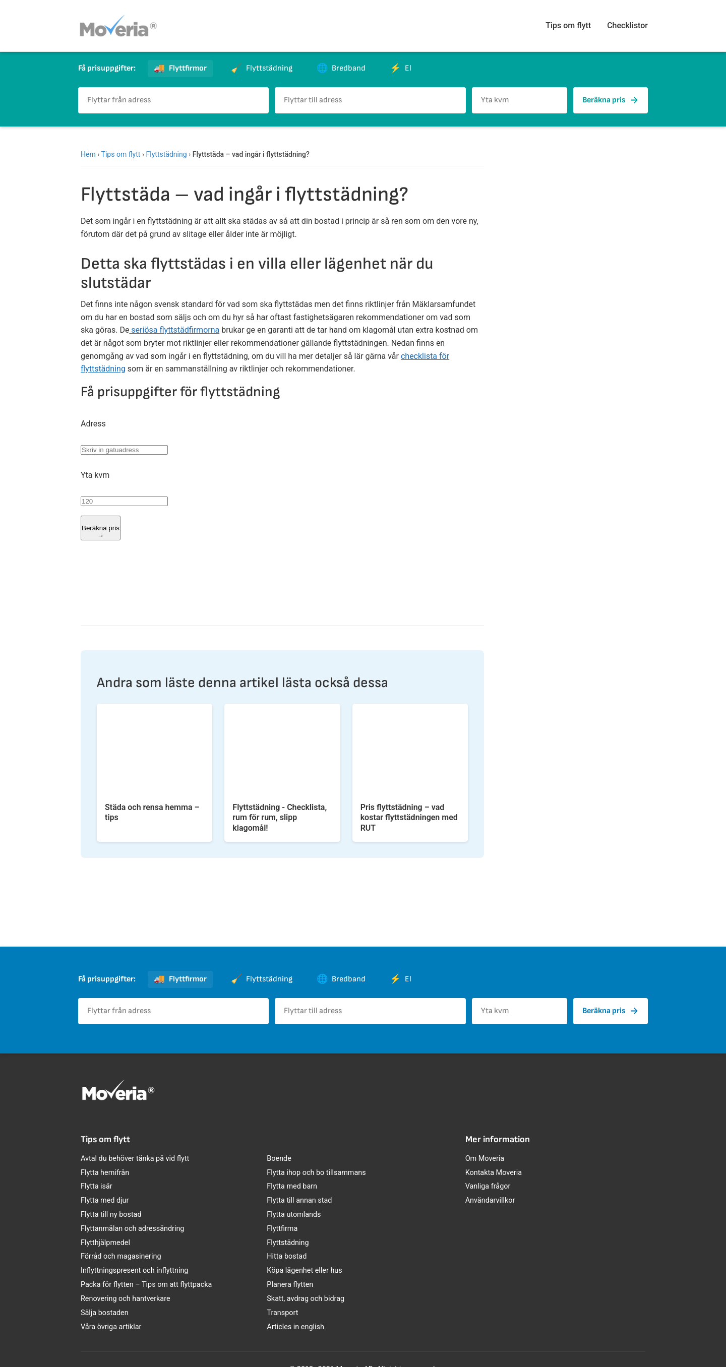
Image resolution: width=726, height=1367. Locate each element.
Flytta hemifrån (105, 1172)
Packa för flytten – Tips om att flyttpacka (146, 1284)
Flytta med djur (105, 1200)
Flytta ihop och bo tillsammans (316, 1172)
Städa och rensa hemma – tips (152, 812)
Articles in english (295, 1327)
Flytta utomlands (294, 1214)
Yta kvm (95, 475)
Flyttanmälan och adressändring (132, 1228)
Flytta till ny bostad (111, 1214)
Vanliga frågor (488, 1186)
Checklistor (627, 25)
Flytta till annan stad (299, 1200)
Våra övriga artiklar (111, 1327)
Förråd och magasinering (121, 1256)
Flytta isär (96, 1186)
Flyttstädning (166, 154)
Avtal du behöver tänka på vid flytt (135, 1158)
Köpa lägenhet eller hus (304, 1270)
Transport (282, 1313)
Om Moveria (484, 1158)
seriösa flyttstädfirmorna (174, 330)
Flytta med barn (292, 1186)
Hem (88, 154)
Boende (279, 1158)
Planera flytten (290, 1284)
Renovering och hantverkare (125, 1298)
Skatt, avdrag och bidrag (305, 1298)
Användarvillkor (490, 1200)
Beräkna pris (610, 100)
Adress (93, 423)
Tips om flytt (568, 25)
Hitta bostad (287, 1256)
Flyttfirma (282, 1228)
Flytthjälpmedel (105, 1242)
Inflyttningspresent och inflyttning (134, 1270)
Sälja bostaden (105, 1313)
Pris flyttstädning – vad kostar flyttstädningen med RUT (409, 817)
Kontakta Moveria (493, 1172)
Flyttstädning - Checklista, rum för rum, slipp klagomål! (279, 817)
